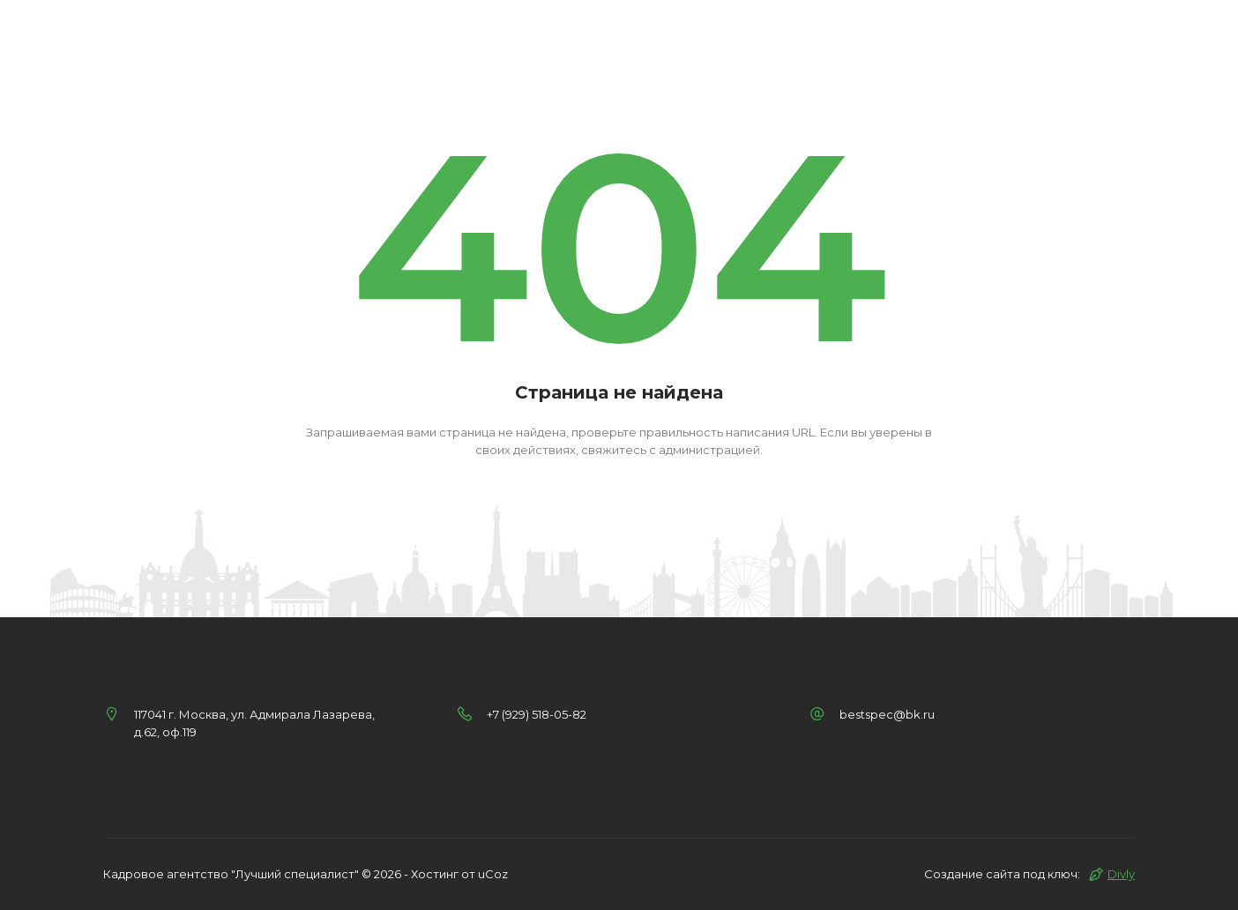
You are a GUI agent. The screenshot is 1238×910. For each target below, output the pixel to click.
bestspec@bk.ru (887, 714)
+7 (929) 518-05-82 (536, 714)
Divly (1121, 874)
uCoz (493, 874)
